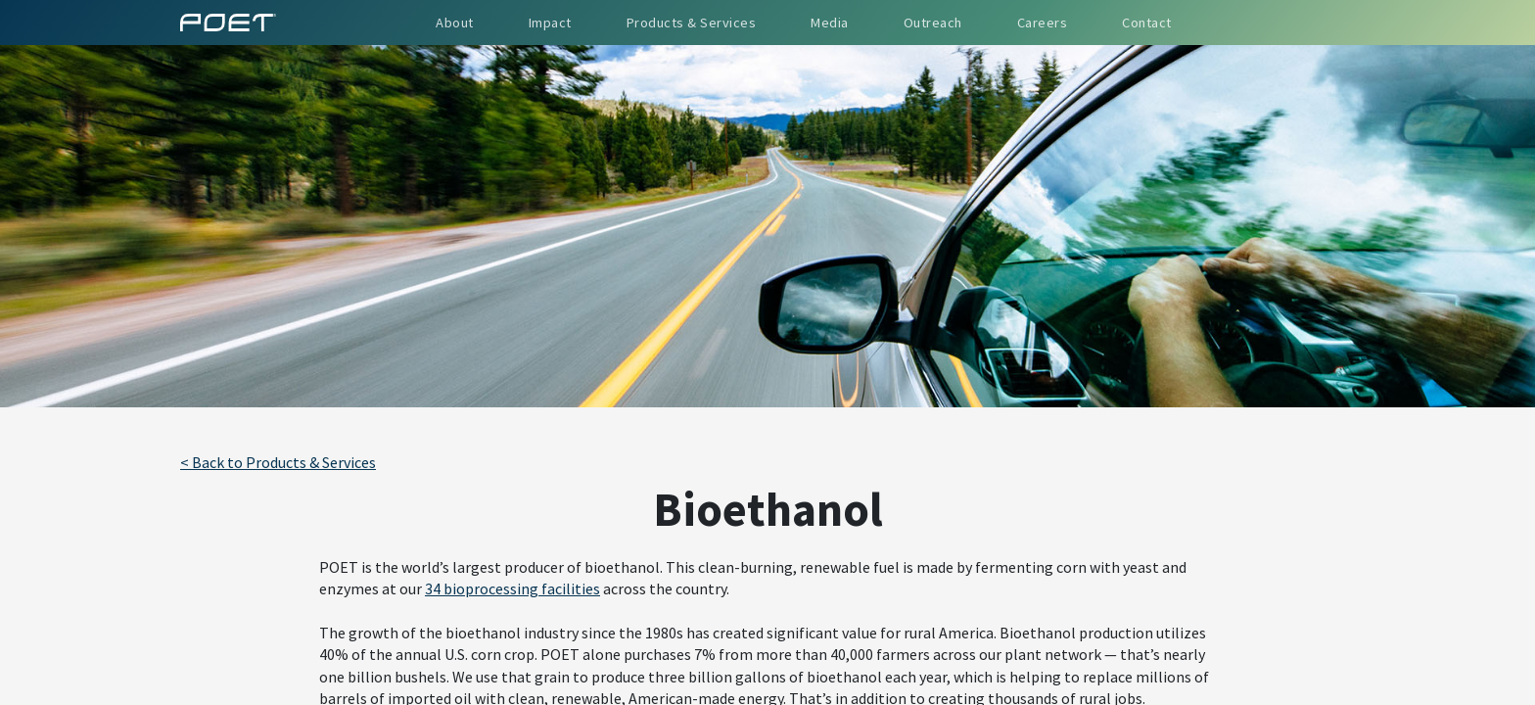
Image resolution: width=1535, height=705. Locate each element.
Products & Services (692, 22)
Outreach (933, 22)
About (455, 22)
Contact (1147, 22)
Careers (1042, 22)
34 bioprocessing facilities (512, 588)
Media (830, 22)
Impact (550, 22)
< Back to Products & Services (278, 462)
